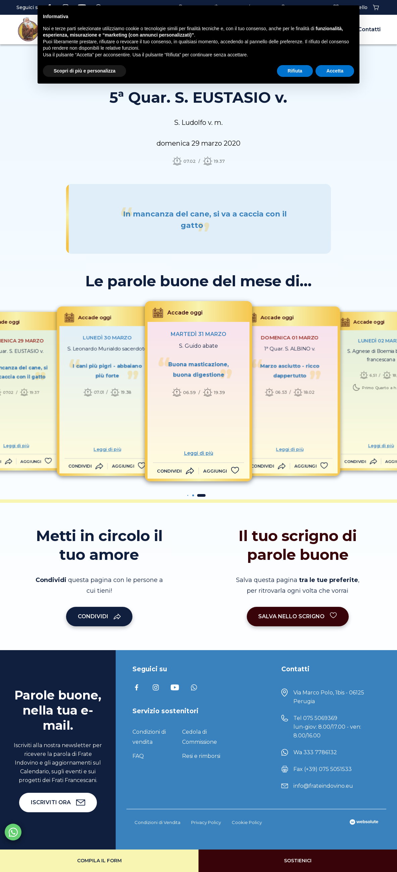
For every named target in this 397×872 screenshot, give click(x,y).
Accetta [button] (334, 71)
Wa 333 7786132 (315, 752)
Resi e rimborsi (201, 756)
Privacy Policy (206, 822)
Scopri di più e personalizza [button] (84, 71)
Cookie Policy (247, 822)
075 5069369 (320, 718)
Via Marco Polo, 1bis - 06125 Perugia (328, 697)
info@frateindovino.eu (323, 786)
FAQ (138, 756)
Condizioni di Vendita (157, 822)
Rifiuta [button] (295, 71)
